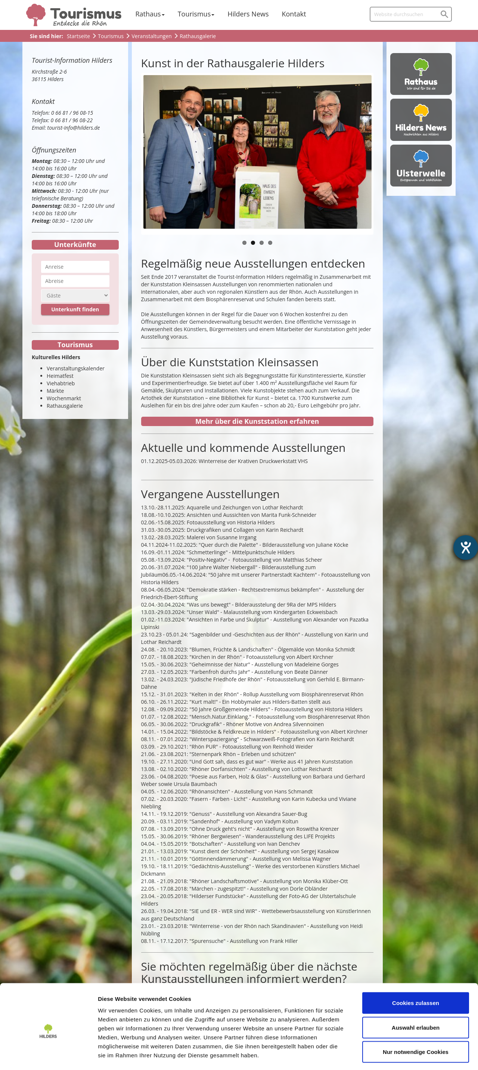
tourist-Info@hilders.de (73, 127)
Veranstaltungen (151, 36)
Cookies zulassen (415, 972)
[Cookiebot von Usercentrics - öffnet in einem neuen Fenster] (48, 1055)
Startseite (78, 36)
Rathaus (148, 13)
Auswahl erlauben (416, 996)
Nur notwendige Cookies (415, 1021)
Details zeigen (397, 1055)
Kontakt (294, 13)
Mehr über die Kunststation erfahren (257, 421)
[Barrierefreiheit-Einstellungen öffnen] (465, 547)
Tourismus (194, 13)
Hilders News (248, 13)
